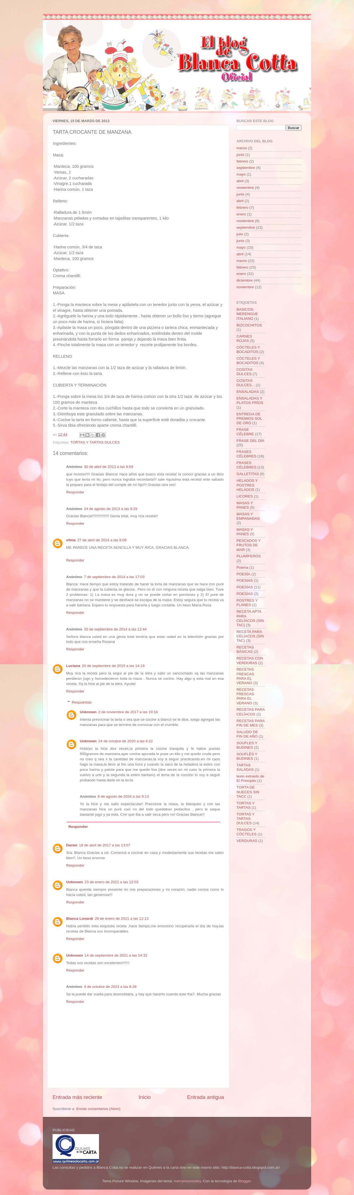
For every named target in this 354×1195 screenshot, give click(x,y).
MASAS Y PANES (244, 505)
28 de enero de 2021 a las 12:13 (122, 918)
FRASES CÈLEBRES (246, 465)
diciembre (244, 280)
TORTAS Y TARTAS (245, 805)
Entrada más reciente (77, 1097)
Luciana (73, 666)
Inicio (145, 1097)
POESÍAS (244, 587)
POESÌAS (244, 594)
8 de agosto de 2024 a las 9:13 (123, 796)
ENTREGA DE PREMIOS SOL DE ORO (249, 418)
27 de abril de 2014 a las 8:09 (102, 540)
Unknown (88, 712)
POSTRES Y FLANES (247, 602)
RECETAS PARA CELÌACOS (250, 711)
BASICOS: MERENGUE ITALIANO (247, 313)
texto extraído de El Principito (250, 778)
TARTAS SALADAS (245, 767)
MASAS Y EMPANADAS (248, 516)
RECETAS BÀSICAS (245, 649)
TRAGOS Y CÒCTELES (246, 832)
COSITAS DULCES (244, 371)
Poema (242, 567)
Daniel (71, 845)
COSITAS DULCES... (245, 382)
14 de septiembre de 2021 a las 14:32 (116, 955)
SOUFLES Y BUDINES (246, 745)
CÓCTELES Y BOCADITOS (248, 349)
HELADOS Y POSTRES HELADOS (247, 484)
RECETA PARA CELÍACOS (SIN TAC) (250, 636)
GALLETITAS (247, 474)
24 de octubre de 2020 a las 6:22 (125, 741)
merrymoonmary (187, 1181)
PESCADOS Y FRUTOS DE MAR (248, 545)
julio (239, 234)
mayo (241, 174)
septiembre (245, 168)
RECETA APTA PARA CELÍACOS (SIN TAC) (250, 618)
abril (240, 181)
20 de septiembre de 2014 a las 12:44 (115, 629)
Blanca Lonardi (79, 918)
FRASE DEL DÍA (250, 441)
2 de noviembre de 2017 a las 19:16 (128, 712)
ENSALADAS (247, 392)
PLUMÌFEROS (248, 556)
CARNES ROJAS (244, 338)
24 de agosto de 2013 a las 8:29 (110, 509)
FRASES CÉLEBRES (246, 454)
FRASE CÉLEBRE (245, 431)
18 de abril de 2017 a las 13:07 (104, 845)
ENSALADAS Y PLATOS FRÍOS (249, 400)
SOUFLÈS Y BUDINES (246, 756)
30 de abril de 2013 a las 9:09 (108, 467)
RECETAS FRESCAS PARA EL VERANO (245, 676)
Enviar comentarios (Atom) (98, 1109)
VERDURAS (246, 841)
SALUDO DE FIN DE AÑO (247, 734)
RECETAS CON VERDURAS (249, 660)
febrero (242, 161)
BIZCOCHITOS (249, 325)
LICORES (244, 496)
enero (241, 214)
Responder (75, 492)
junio (240, 155)
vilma (71, 540)
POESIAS (244, 580)
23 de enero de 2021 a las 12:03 (111, 882)
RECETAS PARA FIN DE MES (250, 723)
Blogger (244, 1181)
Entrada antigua (205, 1097)
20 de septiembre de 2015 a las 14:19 (113, 666)
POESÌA (243, 574)
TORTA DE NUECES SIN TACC (247, 791)
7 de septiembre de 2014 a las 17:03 (114, 577)
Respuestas (82, 702)
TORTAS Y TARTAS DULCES (95, 442)
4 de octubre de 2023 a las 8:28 (110, 987)
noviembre (245, 188)
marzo (241, 148)
